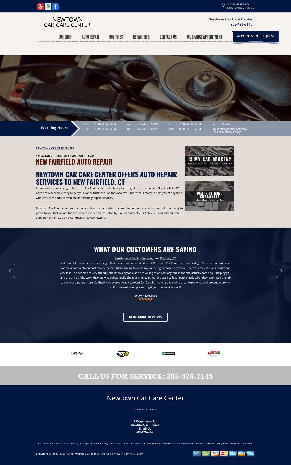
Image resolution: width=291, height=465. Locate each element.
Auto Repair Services (145, 409)
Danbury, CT (168, 258)
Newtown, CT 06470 (83, 156)
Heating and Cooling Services (133, 258)
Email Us (145, 428)
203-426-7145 (241, 24)
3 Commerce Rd (62, 156)
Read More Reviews (145, 317)
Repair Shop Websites (72, 454)
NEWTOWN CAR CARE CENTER (55, 148)
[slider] (145, 299)
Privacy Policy (134, 454)
